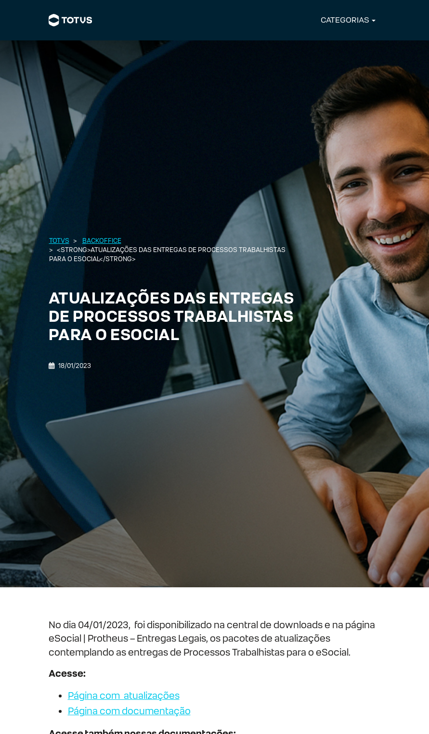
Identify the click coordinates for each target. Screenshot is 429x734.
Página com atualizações (124, 695)
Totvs (59, 240)
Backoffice (101, 240)
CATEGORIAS (345, 20)
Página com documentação (129, 711)
